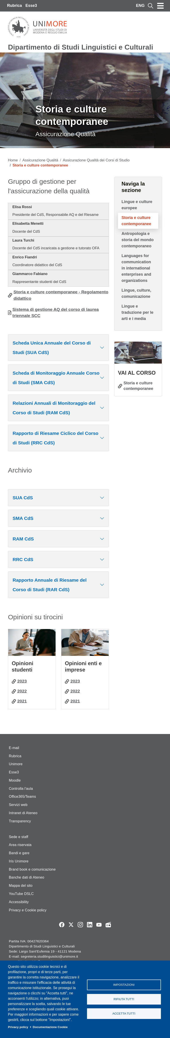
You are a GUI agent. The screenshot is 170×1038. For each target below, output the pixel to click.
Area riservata (20, 845)
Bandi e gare (19, 853)
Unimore (16, 764)
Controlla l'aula (21, 788)
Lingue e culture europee (137, 204)
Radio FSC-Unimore (108, 925)
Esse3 (31, 5)
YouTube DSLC (21, 894)
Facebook (62, 925)
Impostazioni (123, 984)
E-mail (14, 748)
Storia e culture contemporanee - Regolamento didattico (61, 295)
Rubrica (14, 5)
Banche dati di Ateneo (26, 877)
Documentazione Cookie (50, 1027)
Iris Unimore (19, 861)
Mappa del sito (21, 885)
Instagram (80, 925)
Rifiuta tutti (124, 999)
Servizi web (18, 805)
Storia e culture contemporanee (136, 220)
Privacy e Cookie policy (27, 910)
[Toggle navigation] (160, 6)
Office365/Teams (22, 796)
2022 (22, 691)
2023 (22, 681)
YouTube (99, 925)
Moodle (15, 780)
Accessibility (19, 902)
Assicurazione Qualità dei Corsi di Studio (96, 160)
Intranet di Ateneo (23, 813)
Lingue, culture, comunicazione (136, 293)
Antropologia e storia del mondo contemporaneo (138, 239)
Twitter (71, 925)
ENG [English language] (140, 5)
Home (13, 160)
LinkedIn (90, 925)
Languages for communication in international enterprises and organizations (136, 268)
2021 (22, 701)
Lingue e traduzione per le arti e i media (137, 312)
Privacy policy (18, 1027)
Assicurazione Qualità (40, 160)
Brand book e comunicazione (32, 869)
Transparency (20, 821)
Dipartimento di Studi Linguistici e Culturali (80, 47)
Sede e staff (18, 837)
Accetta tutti (123, 1013)
